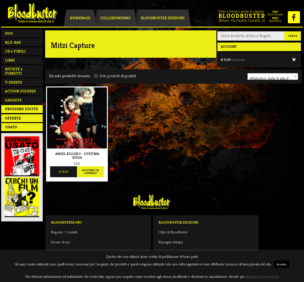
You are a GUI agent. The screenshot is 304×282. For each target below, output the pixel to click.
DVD (9, 33)
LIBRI (10, 60)
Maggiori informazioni (262, 276)
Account (229, 46)
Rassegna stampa (170, 242)
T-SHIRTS (13, 82)
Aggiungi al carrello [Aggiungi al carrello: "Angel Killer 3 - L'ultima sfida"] (90, 171)
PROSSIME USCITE (21, 108)
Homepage (80, 17)
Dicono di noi (60, 242)
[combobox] (272, 76)
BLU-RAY (13, 42)
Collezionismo (115, 17)
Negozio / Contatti (64, 232)
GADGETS (13, 100)
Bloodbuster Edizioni (163, 17)
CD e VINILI (15, 51)
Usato (11, 126)
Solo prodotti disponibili (115, 75)
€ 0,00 (233, 59)
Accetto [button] (281, 264)
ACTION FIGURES (20, 91)
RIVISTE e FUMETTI (13, 71)
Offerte (13, 118)
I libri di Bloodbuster (173, 232)
